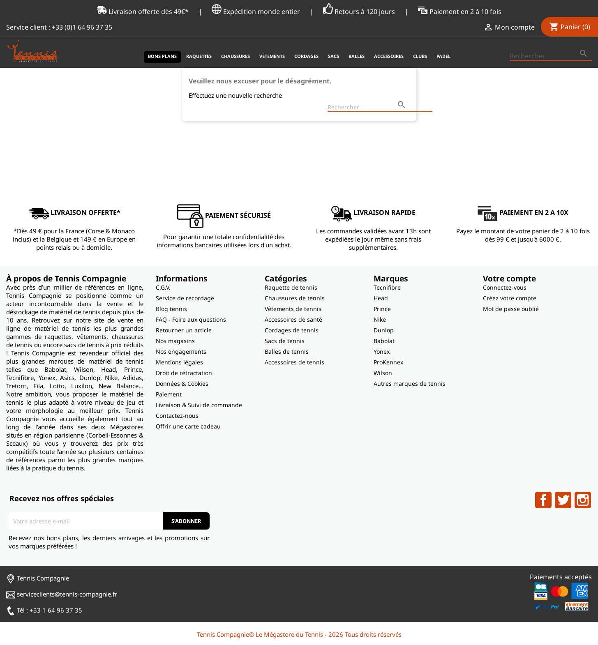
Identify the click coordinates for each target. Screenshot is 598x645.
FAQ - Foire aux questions (191, 319)
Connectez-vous (504, 287)
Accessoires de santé (293, 319)
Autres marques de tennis (410, 383)
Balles (357, 56)
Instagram (583, 500)
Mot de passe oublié (511, 309)
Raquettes (199, 56)
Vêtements (272, 56)
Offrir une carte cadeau (188, 426)
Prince (382, 309)
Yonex (382, 351)
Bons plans (162, 56)
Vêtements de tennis (293, 309)
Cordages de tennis (292, 330)
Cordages (306, 56)
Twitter (563, 500)
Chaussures (235, 56)
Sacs (333, 56)
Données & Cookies (182, 383)
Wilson (383, 373)
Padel (443, 56)
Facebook (543, 500)
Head (381, 298)
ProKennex (388, 362)
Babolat (384, 341)
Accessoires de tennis (294, 362)
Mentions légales (179, 362)
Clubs (420, 56)
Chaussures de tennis (295, 298)
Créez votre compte (509, 298)
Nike (380, 319)
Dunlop (384, 330)
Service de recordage (185, 298)
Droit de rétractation (184, 373)
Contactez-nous (177, 415)
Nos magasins (175, 341)
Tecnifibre (387, 287)
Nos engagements (181, 351)
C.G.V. (163, 287)
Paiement (169, 394)
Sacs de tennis (285, 341)
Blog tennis (171, 309)
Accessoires (389, 56)
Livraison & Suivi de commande (199, 405)
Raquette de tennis (291, 287)
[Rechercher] (551, 56)
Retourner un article (184, 330)
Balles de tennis (287, 351)
